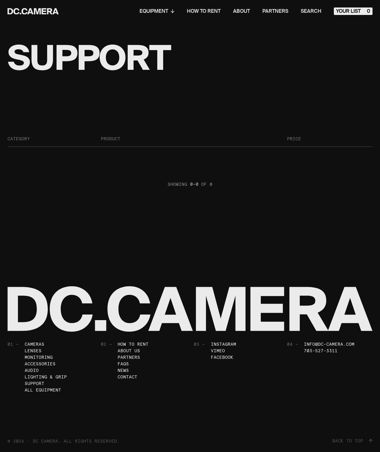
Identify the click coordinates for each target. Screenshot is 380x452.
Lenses (33, 350)
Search (311, 11)
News (123, 370)
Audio (32, 370)
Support (34, 383)
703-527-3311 (321, 350)
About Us (129, 350)
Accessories (40, 364)
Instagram (223, 344)
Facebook (222, 357)
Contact (127, 377)
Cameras (34, 344)
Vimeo (218, 350)
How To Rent (204, 11)
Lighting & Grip (46, 377)
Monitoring (39, 357)
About (241, 11)
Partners (275, 11)
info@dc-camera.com (329, 344)
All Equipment (43, 390)
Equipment (156, 11)
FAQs (123, 364)
